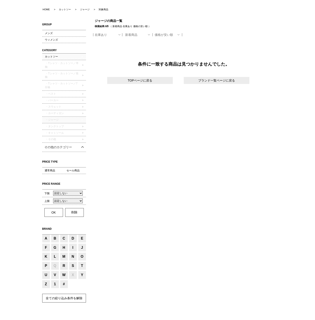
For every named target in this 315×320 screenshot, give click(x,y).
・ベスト (50, 93)
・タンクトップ (54, 126)
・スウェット (53, 106)
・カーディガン (54, 113)
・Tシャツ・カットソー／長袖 (62, 75)
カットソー (51, 56)
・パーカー (52, 100)
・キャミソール (54, 132)
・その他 (50, 139)
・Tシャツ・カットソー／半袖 (62, 65)
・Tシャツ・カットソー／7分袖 (61, 85)
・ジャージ (52, 119)
